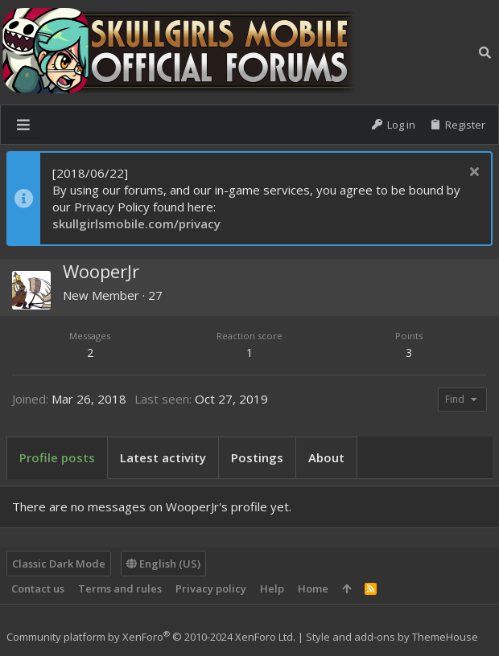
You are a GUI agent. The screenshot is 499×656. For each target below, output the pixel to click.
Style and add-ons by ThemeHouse (392, 636)
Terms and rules (120, 588)
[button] (23, 124)
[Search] (485, 52)
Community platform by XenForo (150, 636)
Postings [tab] (257, 457)
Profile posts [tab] (57, 457)
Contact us (37, 588)
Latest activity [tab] (163, 457)
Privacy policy (210, 588)
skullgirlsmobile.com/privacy (136, 223)
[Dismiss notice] (472, 173)
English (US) (163, 563)
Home (313, 588)
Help (272, 588)
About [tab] (326, 457)
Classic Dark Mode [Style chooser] (58, 563)
